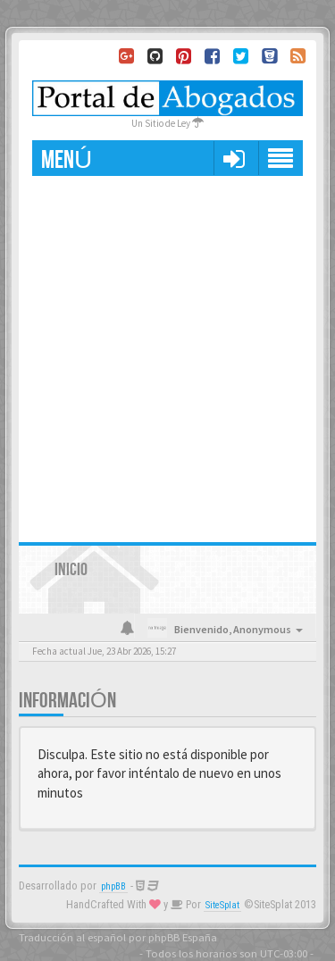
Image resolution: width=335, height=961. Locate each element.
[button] (234, 158)
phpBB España (182, 937)
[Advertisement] (167, 352)
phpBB (113, 886)
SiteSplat (222, 905)
